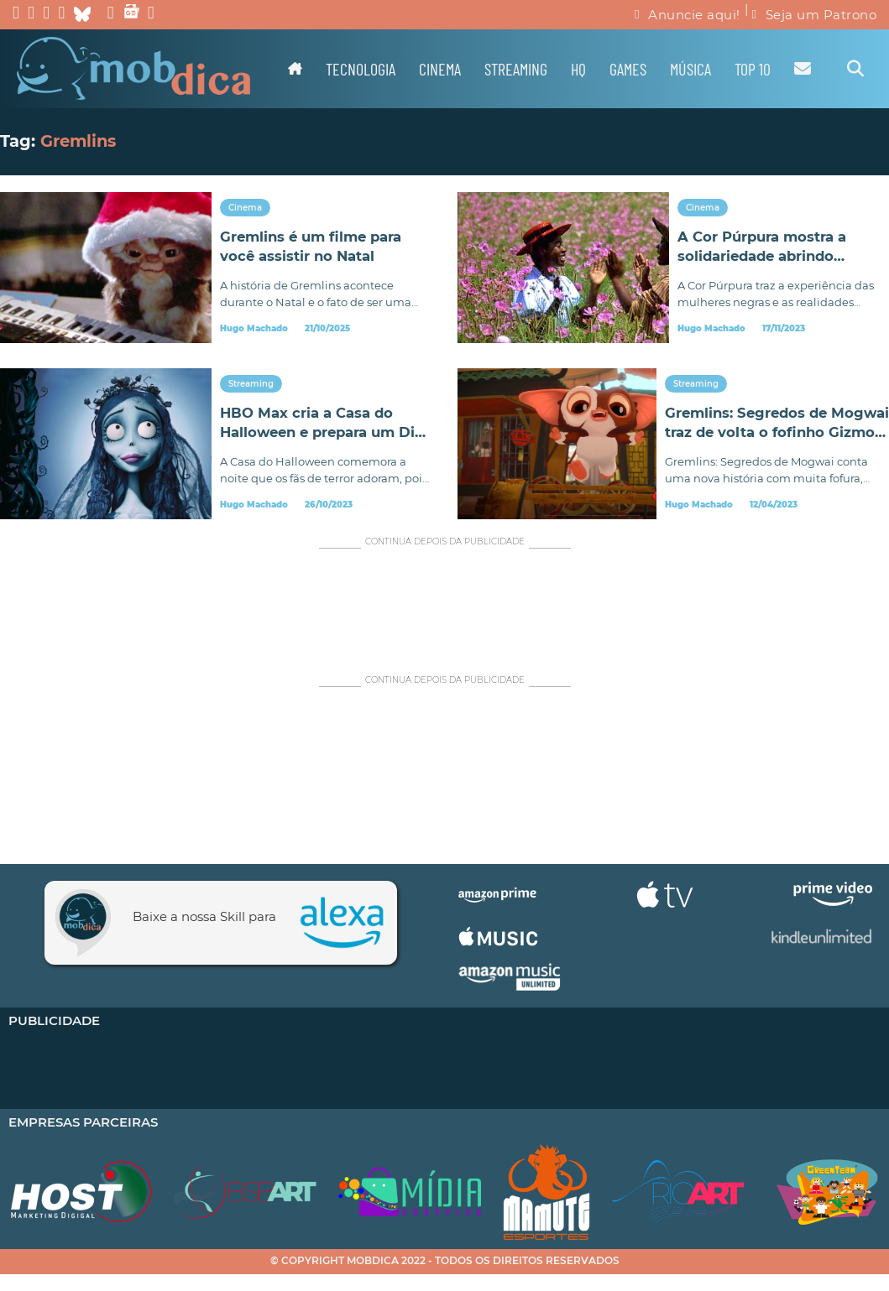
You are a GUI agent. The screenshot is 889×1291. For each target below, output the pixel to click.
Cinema (440, 69)
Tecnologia (360, 69)
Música (690, 69)
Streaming (515, 69)
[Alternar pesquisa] (855, 69)
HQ (578, 69)
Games (627, 69)
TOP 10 (753, 69)
